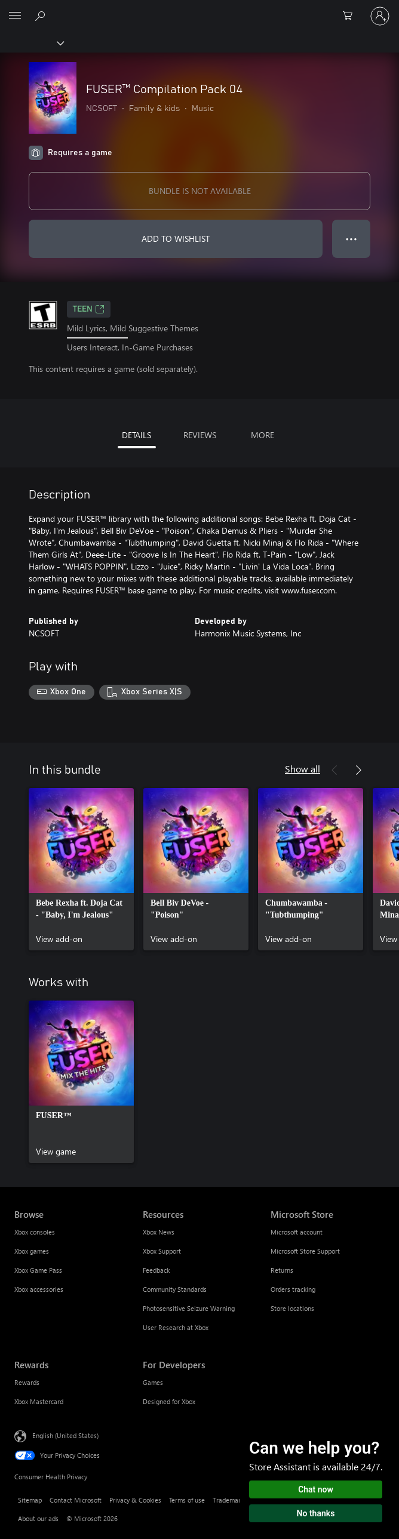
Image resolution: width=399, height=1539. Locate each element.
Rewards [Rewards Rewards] (26, 1382)
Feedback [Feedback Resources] (156, 1270)
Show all (302, 768)
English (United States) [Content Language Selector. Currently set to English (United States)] (65, 1435)
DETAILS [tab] (136, 435)
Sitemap (30, 1500)
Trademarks (230, 1500)
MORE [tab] (262, 435)
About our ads (38, 1518)
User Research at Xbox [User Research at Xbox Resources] (175, 1327)
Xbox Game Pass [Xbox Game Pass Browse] (38, 1270)
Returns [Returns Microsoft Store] (282, 1270)
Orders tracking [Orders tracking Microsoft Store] (293, 1289)
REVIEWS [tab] (199, 435)
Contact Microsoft (76, 1500)
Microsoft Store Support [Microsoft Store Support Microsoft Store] (305, 1251)
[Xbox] (31, 42)
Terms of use (187, 1500)
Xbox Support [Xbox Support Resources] (162, 1251)
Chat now (315, 1489)
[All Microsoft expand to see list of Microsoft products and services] (15, 16)
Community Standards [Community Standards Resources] (175, 1289)
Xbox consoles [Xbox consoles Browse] (34, 1232)
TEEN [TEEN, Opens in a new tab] (89, 309)
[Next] (358, 770)
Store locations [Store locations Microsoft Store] (292, 1308)
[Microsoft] (199, 9)
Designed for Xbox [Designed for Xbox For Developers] (169, 1401)
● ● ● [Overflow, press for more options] (351, 238)
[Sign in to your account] (380, 16)
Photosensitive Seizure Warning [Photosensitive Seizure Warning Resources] (189, 1308)
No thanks (316, 1513)
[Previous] (334, 770)
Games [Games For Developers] (153, 1382)
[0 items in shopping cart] (351, 16)
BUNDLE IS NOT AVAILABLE (200, 190)
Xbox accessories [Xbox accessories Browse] (38, 1289)
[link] (81, 869)
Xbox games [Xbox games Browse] (31, 1251)
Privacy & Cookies (135, 1500)
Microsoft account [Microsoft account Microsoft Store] (297, 1232)
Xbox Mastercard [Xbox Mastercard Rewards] (38, 1401)
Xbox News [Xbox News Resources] (158, 1232)
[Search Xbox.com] (42, 15)
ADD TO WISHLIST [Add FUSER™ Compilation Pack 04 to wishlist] (176, 238)
